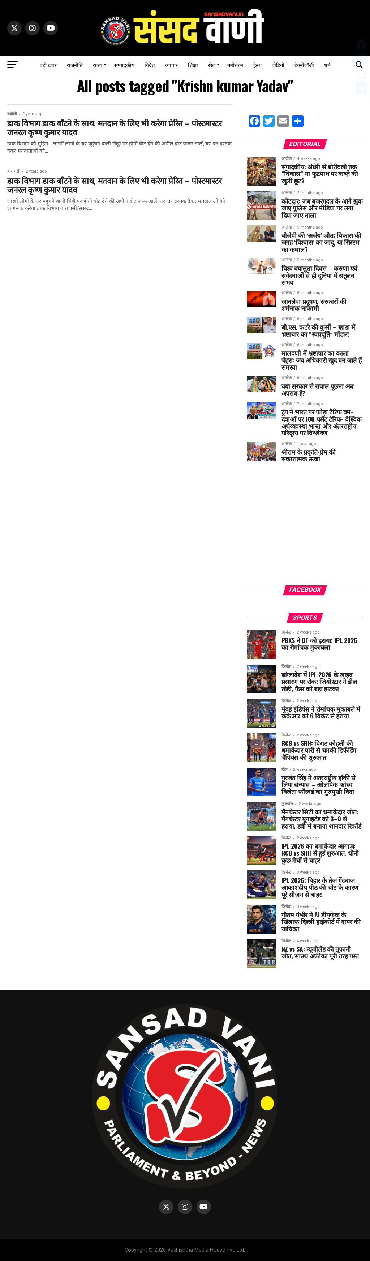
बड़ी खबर (48, 65)
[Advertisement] (305, 529)
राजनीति (75, 65)
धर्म (327, 65)
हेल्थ (257, 65)
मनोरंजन (235, 65)
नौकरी (185, 84)
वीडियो (278, 65)
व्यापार (171, 65)
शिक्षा (193, 65)
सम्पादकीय (124, 65)
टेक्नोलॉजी (304, 65)
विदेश (150, 65)
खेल (211, 65)
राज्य (97, 65)
